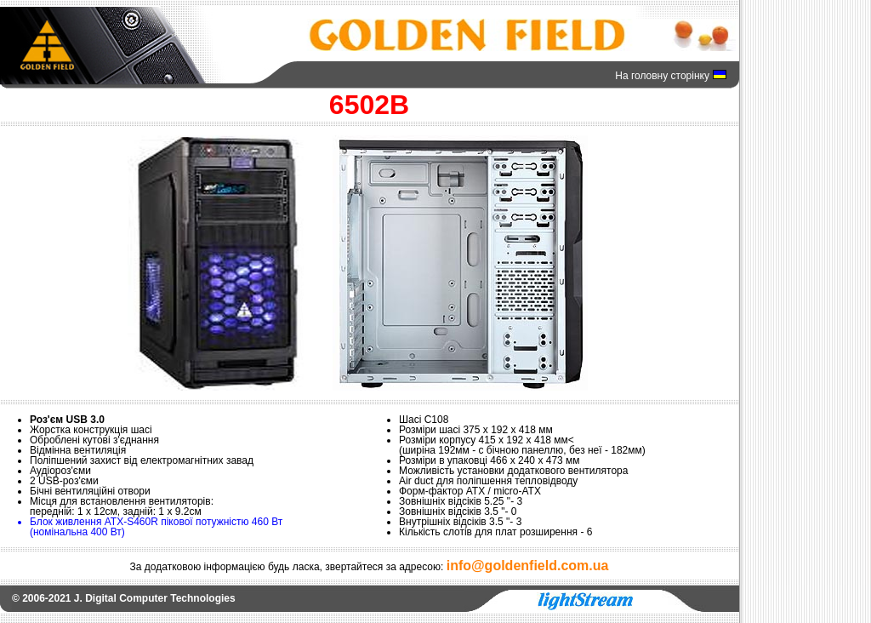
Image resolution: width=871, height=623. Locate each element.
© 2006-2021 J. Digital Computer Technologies (124, 598)
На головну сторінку (662, 76)
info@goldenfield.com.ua (528, 565)
